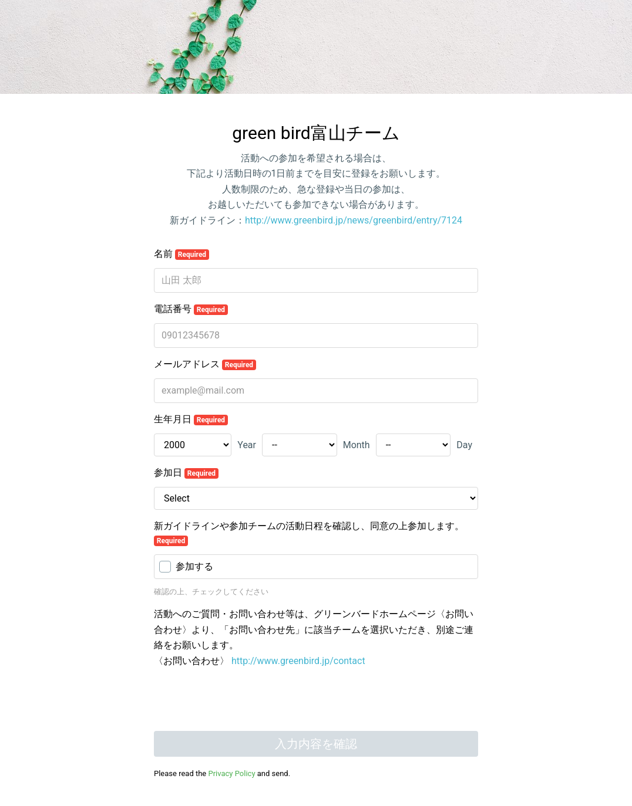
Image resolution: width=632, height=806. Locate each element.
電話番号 (191, 309)
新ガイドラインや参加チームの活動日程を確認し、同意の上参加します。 (309, 533)
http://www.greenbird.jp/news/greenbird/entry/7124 (353, 220)
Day (464, 445)
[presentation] (243, 701)
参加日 (186, 473)
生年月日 (191, 419)
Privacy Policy (232, 773)
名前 (181, 254)
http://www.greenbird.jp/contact (298, 660)
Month (356, 445)
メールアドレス (205, 364)
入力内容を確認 (316, 744)
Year (246, 445)
